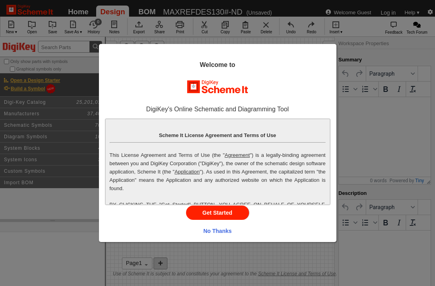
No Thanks (217, 231)
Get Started (217, 213)
